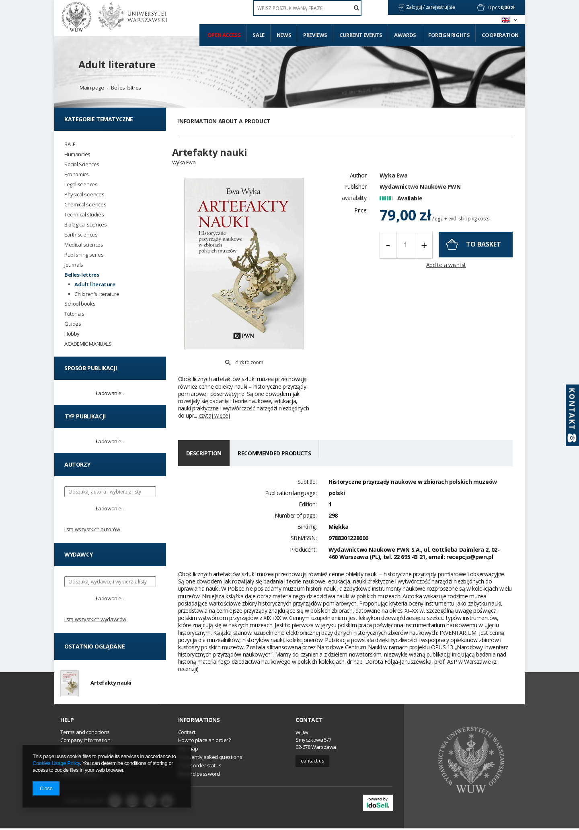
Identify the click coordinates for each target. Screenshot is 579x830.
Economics (76, 174)
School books (79, 303)
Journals (73, 264)
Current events (360, 35)
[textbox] (307, 8)
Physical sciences (84, 194)
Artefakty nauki (110, 683)
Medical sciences (83, 244)
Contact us (312, 762)
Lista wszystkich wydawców (95, 619)
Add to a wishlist (446, 269)
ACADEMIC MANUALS (88, 344)
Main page (92, 87)
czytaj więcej (214, 397)
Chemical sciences (85, 204)
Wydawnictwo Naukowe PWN (420, 191)
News (284, 35)
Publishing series (83, 254)
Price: (361, 214)
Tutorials (74, 313)
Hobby (72, 333)
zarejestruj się (441, 7)
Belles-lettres (126, 87)
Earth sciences (80, 234)
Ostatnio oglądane (94, 646)
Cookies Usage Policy (56, 763)
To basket (483, 249)
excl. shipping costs (468, 223)
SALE (69, 144)
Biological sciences (85, 224)
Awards (405, 35)
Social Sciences (81, 164)
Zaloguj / (416, 7)
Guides (72, 323)
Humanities (77, 154)
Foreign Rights (449, 35)
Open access (224, 35)
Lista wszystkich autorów (92, 529)
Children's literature (96, 294)
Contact (309, 722)
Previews (315, 35)
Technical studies (84, 214)
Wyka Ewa (394, 180)
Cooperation (500, 35)
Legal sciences (80, 184)
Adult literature (117, 64)
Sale (258, 35)
